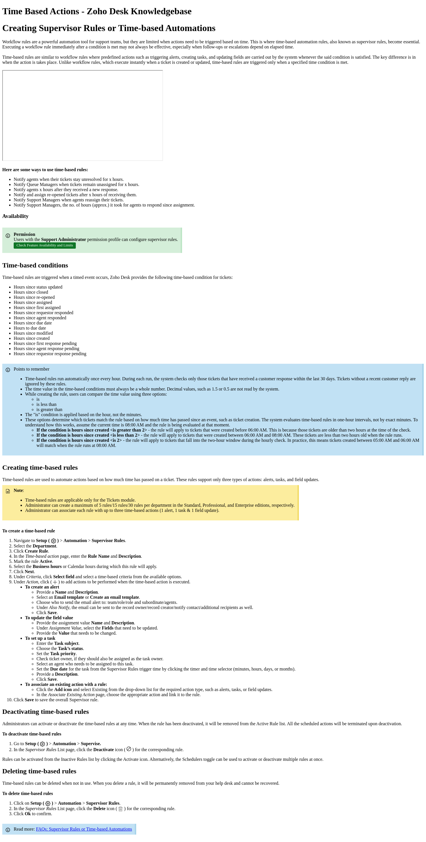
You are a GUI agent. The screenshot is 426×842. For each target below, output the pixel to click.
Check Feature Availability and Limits (45, 245)
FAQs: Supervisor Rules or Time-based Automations (84, 829)
